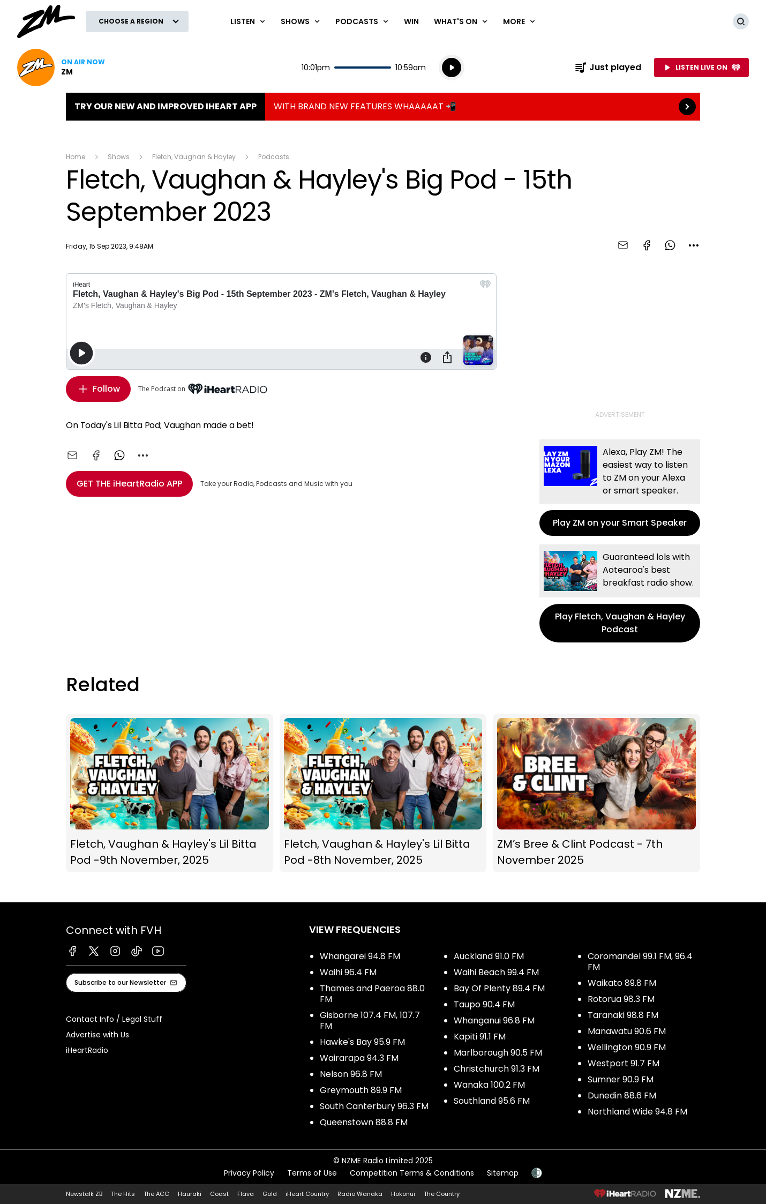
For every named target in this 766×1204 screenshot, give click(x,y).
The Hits (123, 1194)
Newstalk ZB (84, 1194)
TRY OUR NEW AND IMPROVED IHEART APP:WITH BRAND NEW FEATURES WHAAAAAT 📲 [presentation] (383, 107)
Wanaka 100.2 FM (489, 1085)
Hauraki (189, 1194)
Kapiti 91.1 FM (480, 1036)
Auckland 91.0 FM (489, 956)
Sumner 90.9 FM (621, 1079)
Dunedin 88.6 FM (622, 1095)
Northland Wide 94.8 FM (637, 1111)
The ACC (156, 1194)
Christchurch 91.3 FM (496, 1069)
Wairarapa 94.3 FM (359, 1058)
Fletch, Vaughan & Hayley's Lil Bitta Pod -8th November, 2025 (383, 793)
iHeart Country (307, 1194)
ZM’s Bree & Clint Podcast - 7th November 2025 (596, 793)
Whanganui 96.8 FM (494, 1020)
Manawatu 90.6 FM (627, 1031)
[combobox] (693, 245)
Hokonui (403, 1194)
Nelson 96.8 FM (351, 1074)
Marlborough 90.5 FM (498, 1052)
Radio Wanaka (359, 1194)
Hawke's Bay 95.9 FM (362, 1042)
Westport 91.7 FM (623, 1063)
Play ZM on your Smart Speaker (619, 487)
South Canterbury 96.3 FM (374, 1106)
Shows (119, 156)
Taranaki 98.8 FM (623, 1015)
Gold (269, 1194)
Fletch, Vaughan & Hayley (194, 156)
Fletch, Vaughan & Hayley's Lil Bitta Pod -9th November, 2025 (169, 793)
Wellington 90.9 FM (627, 1047)
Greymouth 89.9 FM (361, 1090)
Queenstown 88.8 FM (364, 1122)
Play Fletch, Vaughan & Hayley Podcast (619, 593)
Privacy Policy (249, 1173)
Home (75, 156)
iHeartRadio (87, 1050)
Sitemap (503, 1173)
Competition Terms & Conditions (412, 1173)
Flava (245, 1194)
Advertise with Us (97, 1034)
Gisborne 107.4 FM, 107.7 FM (370, 1020)
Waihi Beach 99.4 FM (496, 972)
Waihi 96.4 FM (348, 972)
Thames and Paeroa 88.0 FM (372, 993)
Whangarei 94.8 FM (360, 956)
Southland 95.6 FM (492, 1101)
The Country (442, 1194)
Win (411, 21)
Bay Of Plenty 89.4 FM (499, 988)
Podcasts (273, 156)
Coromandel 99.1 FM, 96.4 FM (640, 961)
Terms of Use (312, 1173)
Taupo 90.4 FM (484, 1004)
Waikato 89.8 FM (622, 983)
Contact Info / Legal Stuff (114, 1019)
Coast (219, 1194)
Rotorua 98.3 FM (621, 999)
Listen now (61, 67)
